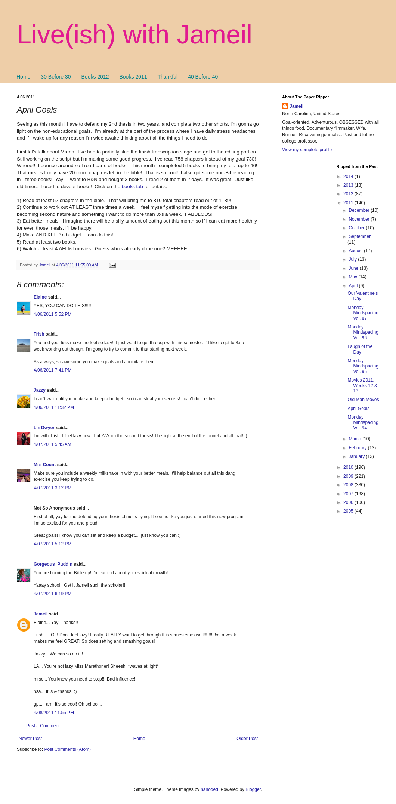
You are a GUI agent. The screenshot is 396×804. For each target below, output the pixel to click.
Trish (39, 334)
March (355, 438)
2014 (349, 176)
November (360, 219)
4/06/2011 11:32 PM (54, 407)
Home (23, 77)
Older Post (247, 738)
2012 (349, 193)
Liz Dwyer (44, 427)
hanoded (209, 789)
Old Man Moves (363, 399)
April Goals (358, 408)
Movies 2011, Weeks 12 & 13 (362, 385)
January (357, 456)
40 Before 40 (203, 77)
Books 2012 (95, 77)
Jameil (40, 614)
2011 (349, 202)
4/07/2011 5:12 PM (52, 544)
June (354, 268)
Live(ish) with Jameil (134, 34)
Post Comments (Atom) (67, 749)
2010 (349, 467)
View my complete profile (307, 149)
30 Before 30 (56, 77)
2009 (349, 476)
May (353, 276)
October (357, 227)
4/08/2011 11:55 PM (54, 712)
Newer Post (30, 738)
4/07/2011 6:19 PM (52, 593)
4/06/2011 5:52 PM (52, 314)
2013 (349, 185)
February (358, 447)
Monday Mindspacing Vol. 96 (362, 332)
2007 (349, 493)
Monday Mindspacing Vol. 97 (362, 313)
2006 (349, 502)
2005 (349, 511)
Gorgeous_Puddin (53, 564)
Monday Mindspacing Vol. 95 (362, 366)
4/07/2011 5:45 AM (52, 444)
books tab (132, 186)
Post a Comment (42, 725)
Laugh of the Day (359, 349)
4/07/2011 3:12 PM (52, 487)
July (353, 259)
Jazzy (40, 390)
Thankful (167, 77)
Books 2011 (133, 77)
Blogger (253, 789)
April (354, 285)
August (356, 250)
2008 (349, 484)
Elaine (40, 297)
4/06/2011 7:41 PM (52, 370)
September (360, 236)
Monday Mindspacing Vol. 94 (362, 423)
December (360, 210)
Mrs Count (45, 464)
